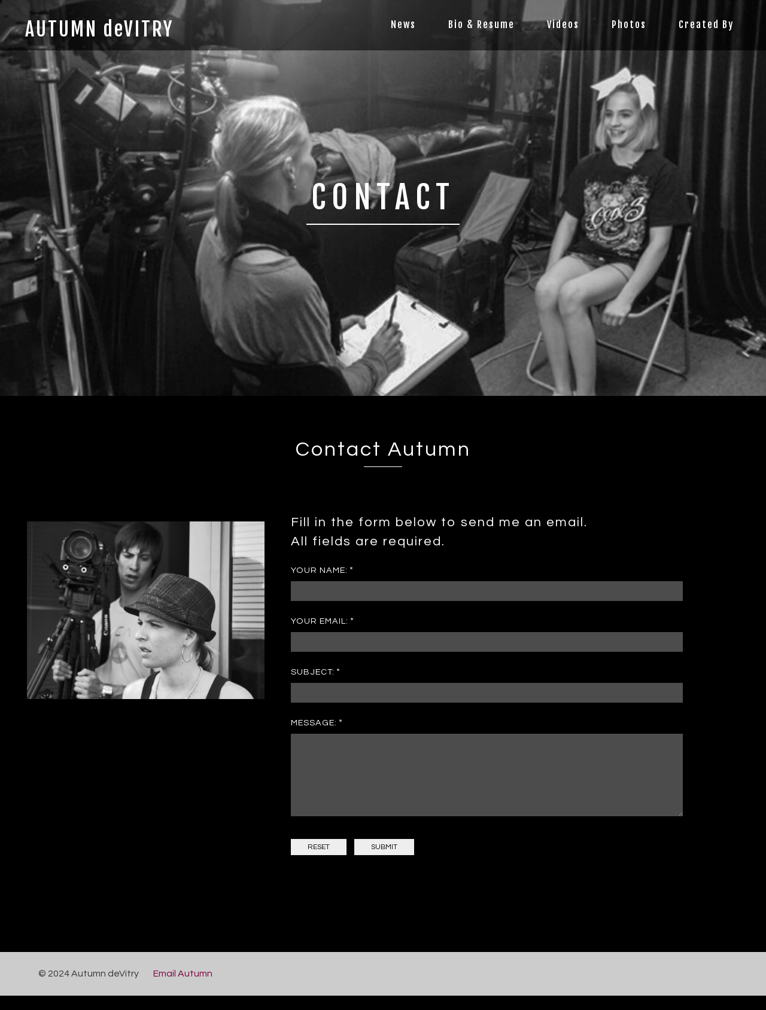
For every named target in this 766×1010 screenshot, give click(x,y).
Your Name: (319, 570)
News (403, 24)
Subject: (313, 671)
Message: (314, 722)
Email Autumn (182, 988)
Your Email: (319, 621)
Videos (563, 24)
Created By (706, 24)
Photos (629, 24)
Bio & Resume (481, 24)
